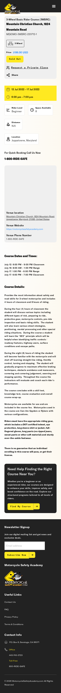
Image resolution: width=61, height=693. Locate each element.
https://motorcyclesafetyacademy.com (24, 229)
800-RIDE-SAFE (17, 666)
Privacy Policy (11, 617)
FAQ (6, 610)
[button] (54, 6)
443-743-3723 (16, 655)
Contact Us (10, 602)
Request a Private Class (29, 68)
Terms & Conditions (13, 624)
